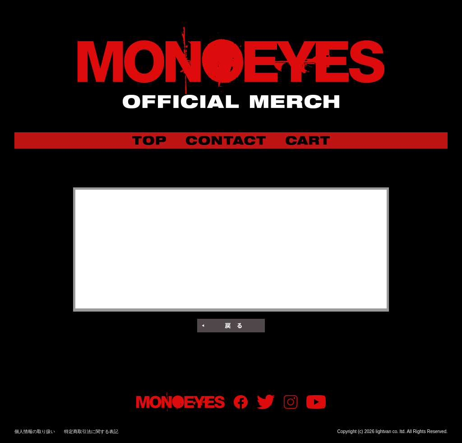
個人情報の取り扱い (34, 431)
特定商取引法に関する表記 (91, 431)
